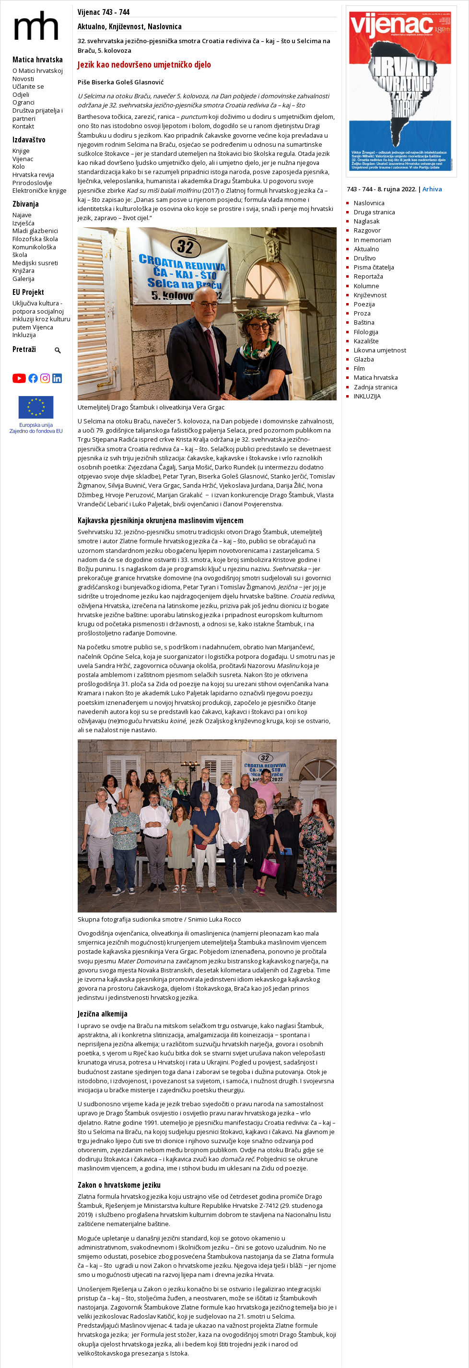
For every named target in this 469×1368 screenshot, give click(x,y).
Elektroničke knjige (39, 190)
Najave (22, 214)
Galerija (23, 278)
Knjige (21, 150)
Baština (364, 322)
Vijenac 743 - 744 (103, 12)
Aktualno (91, 27)
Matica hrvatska (376, 377)
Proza (362, 313)
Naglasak (367, 221)
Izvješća (23, 223)
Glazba (364, 359)
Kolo (18, 166)
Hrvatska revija (33, 174)
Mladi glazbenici (35, 230)
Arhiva (432, 189)
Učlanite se (28, 86)
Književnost (126, 27)
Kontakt (23, 126)
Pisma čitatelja (374, 267)
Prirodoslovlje (32, 182)
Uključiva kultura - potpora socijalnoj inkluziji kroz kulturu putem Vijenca (41, 315)
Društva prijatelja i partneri (37, 114)
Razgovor (367, 230)
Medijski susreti (35, 262)
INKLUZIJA (367, 396)
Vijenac (22, 158)
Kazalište (366, 341)
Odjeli (20, 94)
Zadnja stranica (376, 387)
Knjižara (23, 270)
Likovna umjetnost (380, 350)
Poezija (364, 304)
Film (359, 368)
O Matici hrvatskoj (37, 70)
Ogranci (23, 102)
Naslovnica (165, 27)
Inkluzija (24, 334)
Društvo (365, 258)
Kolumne (366, 285)
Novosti (23, 78)
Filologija (366, 331)
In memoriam (372, 239)
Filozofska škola (35, 238)
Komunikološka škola (34, 251)
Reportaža (368, 276)
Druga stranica (374, 212)
